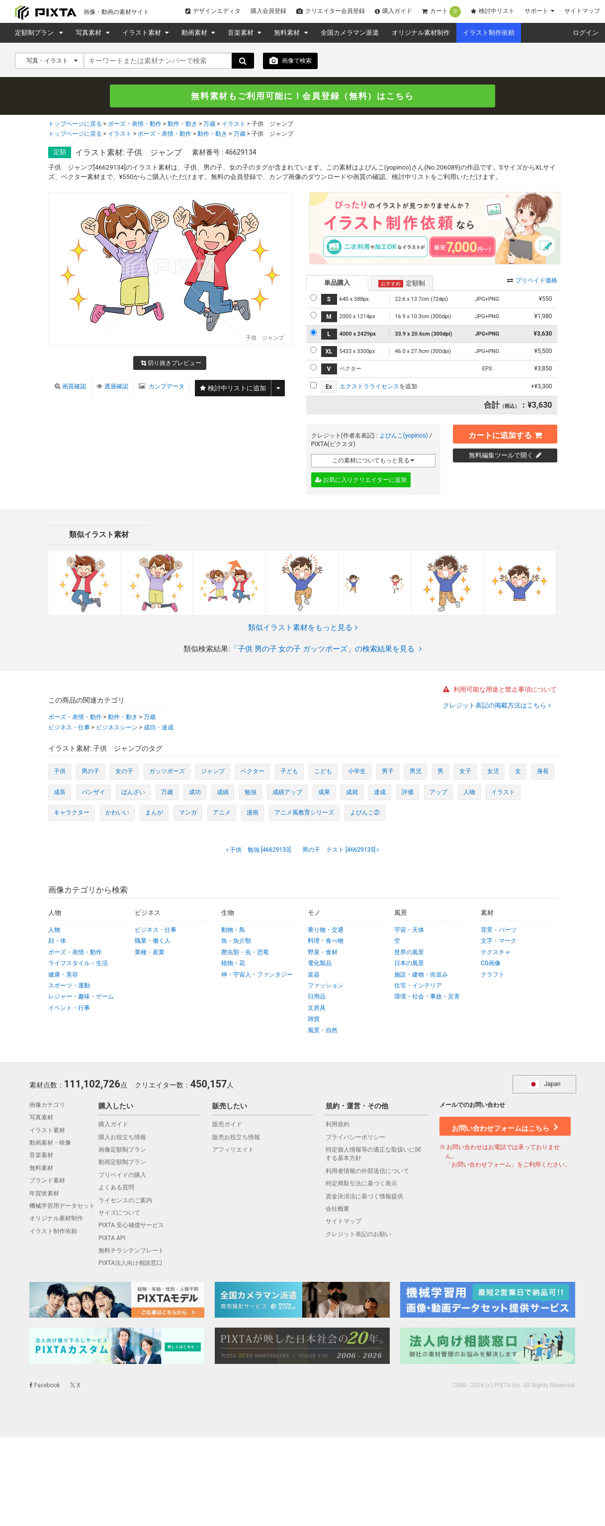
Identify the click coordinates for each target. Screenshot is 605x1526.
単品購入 (337, 282)
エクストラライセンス (369, 386)
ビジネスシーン (117, 727)
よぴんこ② (365, 812)
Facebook (44, 1385)
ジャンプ (213, 771)
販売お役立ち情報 (236, 1137)
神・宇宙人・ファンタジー (257, 974)
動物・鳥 (233, 930)
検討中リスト (493, 10)
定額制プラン (36, 32)
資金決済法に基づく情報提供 (364, 1196)
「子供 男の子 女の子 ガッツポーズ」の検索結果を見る (326, 649)
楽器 (314, 974)
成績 (223, 792)
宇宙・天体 (409, 930)
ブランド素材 (47, 1180)
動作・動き (182, 124)
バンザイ (93, 792)
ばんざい (133, 792)
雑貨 (314, 1019)
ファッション (326, 986)
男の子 (90, 771)
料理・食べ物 (326, 941)
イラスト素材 (142, 32)
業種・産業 (150, 952)
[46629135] (339, 850)
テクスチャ (496, 952)
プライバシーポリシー (355, 1137)
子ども (289, 771)
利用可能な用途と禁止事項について (500, 690)
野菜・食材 (323, 952)
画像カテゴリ (47, 1105)
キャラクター (71, 812)
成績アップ (287, 792)
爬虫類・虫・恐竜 (245, 952)
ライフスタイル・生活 (78, 963)
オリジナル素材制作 (421, 32)
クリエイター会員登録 (330, 10)
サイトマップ (582, 10)
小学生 (357, 771)
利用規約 (337, 1124)
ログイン (586, 32)
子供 (60, 771)
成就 (352, 792)
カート (441, 11)
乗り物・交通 (326, 930)
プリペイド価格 (532, 280)
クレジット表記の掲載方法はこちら (495, 706)
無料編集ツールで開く (505, 455)
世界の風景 (409, 952)
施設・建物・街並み (421, 974)
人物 (469, 792)
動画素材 (195, 32)
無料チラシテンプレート (131, 1251)
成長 (60, 792)
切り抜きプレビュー (171, 363)
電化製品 (320, 963)
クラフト (493, 974)
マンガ (188, 812)
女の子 (124, 771)
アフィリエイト (233, 1150)
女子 (465, 771)
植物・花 (233, 963)
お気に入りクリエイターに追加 (361, 480)
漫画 (253, 812)
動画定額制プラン (122, 1162)
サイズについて (119, 1213)
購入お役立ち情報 (122, 1137)
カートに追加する (505, 434)
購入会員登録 (268, 10)
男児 (416, 771)
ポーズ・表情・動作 (135, 124)
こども (323, 771)
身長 (543, 771)
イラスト (234, 124)
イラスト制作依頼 (489, 32)
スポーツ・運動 (69, 986)
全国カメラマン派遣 (350, 32)
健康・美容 (63, 974)
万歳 (209, 124)
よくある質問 (116, 1187)
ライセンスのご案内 (125, 1200)
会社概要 (337, 1209)
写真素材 (89, 32)
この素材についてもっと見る (373, 460)
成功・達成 (158, 727)
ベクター (252, 771)
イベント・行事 (69, 1007)
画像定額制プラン (122, 1150)
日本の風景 (409, 963)
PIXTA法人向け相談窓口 (130, 1263)
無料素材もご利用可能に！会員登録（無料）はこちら (303, 96)
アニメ (222, 812)
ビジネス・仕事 (69, 727)
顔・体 (57, 941)
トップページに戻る (75, 124)
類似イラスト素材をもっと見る (302, 627)
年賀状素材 (44, 1193)
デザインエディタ (213, 10)
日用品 (317, 996)
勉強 (251, 792)
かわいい (117, 812)
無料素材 (287, 32)
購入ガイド (393, 10)
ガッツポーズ (167, 771)
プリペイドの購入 (122, 1174)
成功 (195, 792)
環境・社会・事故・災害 (427, 996)
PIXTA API (112, 1238)
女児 (493, 771)
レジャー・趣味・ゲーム (81, 996)
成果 (324, 792)
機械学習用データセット (62, 1206)
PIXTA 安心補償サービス (131, 1225)
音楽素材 (241, 32)
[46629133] (259, 850)
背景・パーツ (499, 930)
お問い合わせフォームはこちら (504, 1125)
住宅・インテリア (418, 986)
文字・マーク (499, 941)
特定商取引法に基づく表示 (361, 1183)
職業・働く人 (153, 941)
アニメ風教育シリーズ (304, 812)
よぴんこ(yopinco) (403, 435)
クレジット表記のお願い (358, 1234)
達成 (380, 792)
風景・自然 (323, 1030)
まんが (154, 812)
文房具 (317, 1007)
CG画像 (491, 963)
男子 (388, 771)
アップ (438, 792)
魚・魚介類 (236, 941)
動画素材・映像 (50, 1143)
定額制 (401, 283)
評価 (408, 792)
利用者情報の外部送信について (367, 1170)
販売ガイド (227, 1124)
